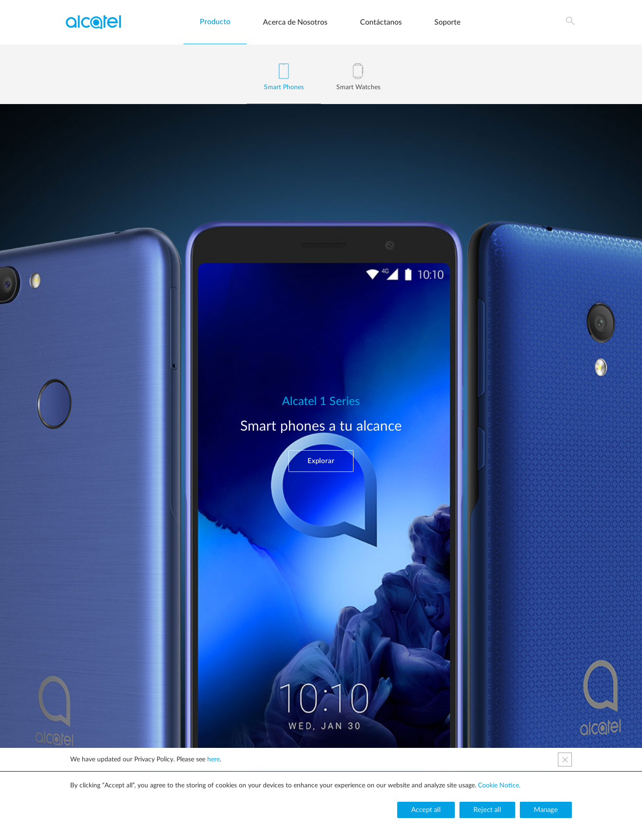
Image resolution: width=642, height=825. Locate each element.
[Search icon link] (570, 22)
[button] (321, 461)
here (213, 759)
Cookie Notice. (499, 785)
